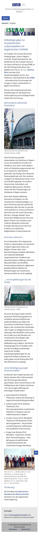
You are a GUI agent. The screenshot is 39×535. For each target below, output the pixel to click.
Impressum (13, 529)
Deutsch (5, 23)
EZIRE (32, 78)
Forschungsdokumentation (18, 515)
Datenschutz (25, 529)
